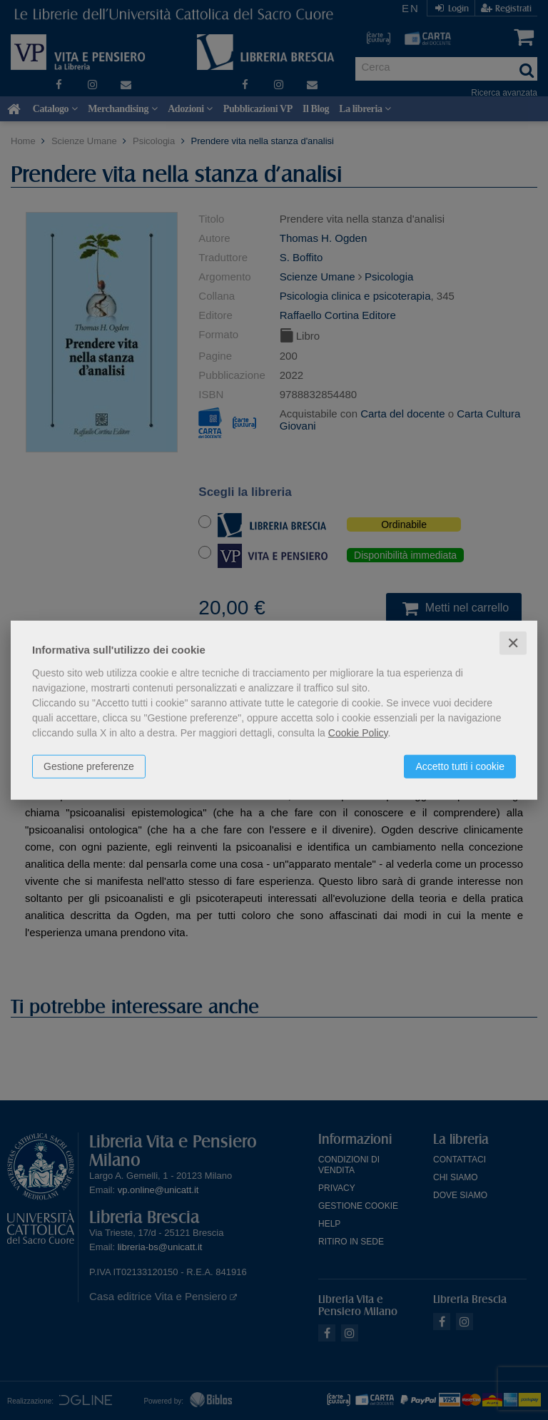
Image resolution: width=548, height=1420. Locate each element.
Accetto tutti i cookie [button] (459, 765)
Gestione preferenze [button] (89, 765)
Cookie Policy (358, 732)
